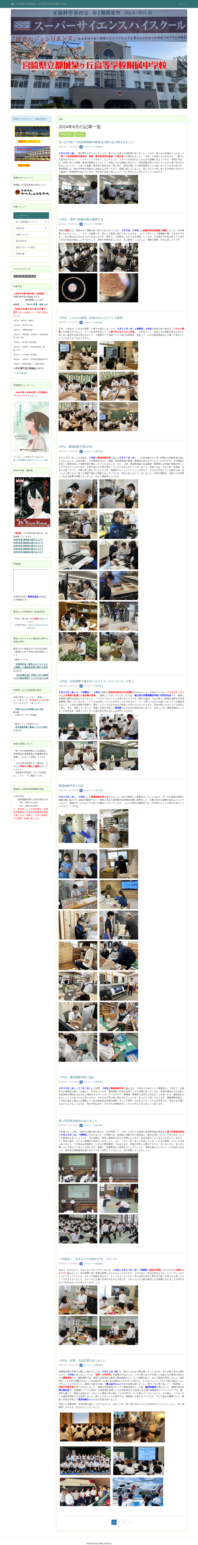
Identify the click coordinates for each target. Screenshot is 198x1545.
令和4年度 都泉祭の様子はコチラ (28, 546)
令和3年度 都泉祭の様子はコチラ (28, 549)
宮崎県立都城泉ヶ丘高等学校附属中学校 (41, 3)
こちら (21, 775)
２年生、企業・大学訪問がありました (82, 1360)
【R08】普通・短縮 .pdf (36, 304)
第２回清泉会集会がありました (78, 1120)
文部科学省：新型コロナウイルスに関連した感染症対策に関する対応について (30, 667)
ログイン (183, 4)
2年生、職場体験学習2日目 (75, 446)
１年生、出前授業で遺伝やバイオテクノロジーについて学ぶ (96, 681)
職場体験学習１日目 (71, 785)
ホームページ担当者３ (92, 147)
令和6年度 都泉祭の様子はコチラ (28, 539)
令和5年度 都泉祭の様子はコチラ (28, 543)
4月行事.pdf (21, 373)
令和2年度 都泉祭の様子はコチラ (28, 552)
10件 (80, 134)
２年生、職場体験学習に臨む (77, 1077)
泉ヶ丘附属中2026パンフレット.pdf (30, 460)
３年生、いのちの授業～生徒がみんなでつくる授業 (91, 317)
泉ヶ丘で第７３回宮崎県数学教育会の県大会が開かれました (96, 142)
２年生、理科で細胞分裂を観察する (81, 219)
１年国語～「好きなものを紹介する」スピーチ (88, 1258)
